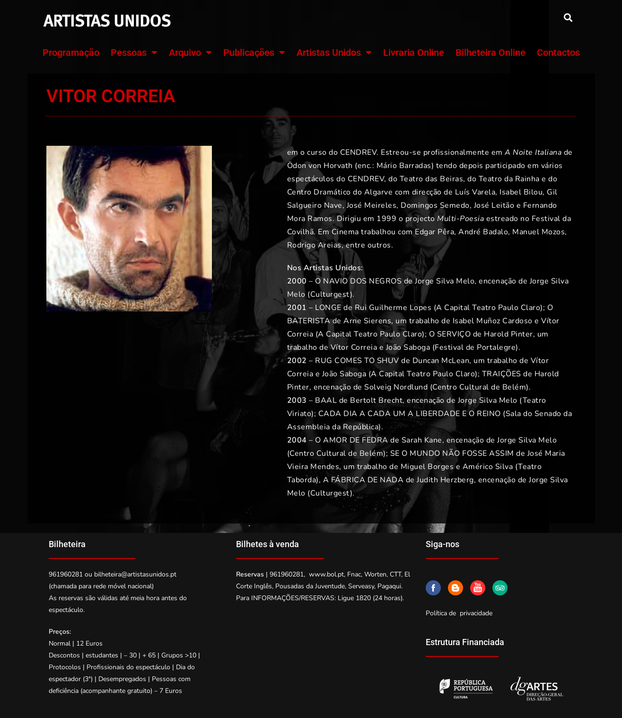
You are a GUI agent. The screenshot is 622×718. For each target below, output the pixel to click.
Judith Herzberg (445, 480)
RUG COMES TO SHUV (357, 360)
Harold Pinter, (509, 334)
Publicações (254, 52)
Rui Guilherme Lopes (393, 307)
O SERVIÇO (450, 334)
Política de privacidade (459, 613)
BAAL (326, 400)
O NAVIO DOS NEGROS (358, 281)
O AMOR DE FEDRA (351, 440)
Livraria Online (413, 52)
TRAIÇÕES (501, 374)
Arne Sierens (367, 321)
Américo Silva (488, 466)
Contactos (558, 52)
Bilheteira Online (491, 52)
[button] (568, 17)
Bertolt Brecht (376, 400)
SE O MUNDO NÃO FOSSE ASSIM (452, 453)
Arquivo (190, 52)
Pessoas (134, 52)
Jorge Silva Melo (444, 281)
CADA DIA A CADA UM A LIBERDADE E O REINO (409, 413)
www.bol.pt (326, 574)
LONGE (328, 307)
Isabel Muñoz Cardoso (493, 321)
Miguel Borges (427, 466)
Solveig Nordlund (396, 387)
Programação (71, 52)
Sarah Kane (422, 440)
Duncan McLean (441, 360)
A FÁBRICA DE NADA (363, 480)
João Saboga (407, 347)
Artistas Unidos (334, 52)
